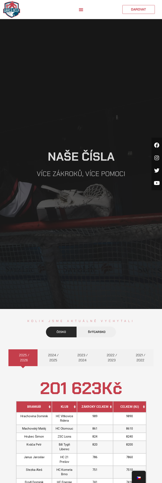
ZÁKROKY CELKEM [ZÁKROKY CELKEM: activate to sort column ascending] (94, 407)
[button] (80, 9)
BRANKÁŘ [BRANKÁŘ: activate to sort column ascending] (34, 407)
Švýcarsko (96, 332)
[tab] (23, 357)
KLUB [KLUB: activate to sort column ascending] (64, 407)
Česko (61, 332)
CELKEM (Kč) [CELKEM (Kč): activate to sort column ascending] (129, 407)
